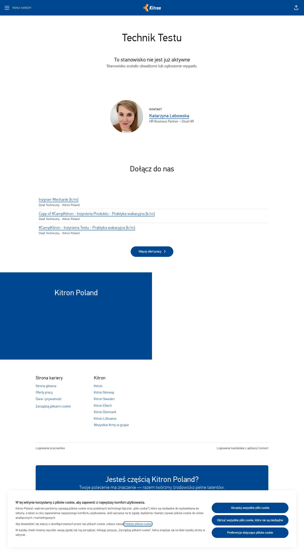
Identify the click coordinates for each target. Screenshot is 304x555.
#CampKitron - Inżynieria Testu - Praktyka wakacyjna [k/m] (152, 228)
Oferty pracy (44, 392)
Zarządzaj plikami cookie (53, 406)
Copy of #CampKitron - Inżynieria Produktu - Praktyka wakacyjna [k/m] (152, 214)
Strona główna (46, 386)
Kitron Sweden (104, 399)
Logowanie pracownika (50, 448)
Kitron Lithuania (105, 418)
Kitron (98, 386)
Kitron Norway (104, 392)
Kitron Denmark (105, 412)
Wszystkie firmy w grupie (111, 425)
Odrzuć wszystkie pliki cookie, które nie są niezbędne (250, 520)
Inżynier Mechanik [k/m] (152, 200)
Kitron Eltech (103, 405)
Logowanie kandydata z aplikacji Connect (242, 448)
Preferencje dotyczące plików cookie (250, 532)
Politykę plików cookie (138, 524)
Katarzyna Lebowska (169, 115)
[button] (296, 7)
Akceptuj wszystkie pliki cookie (250, 508)
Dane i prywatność (49, 399)
